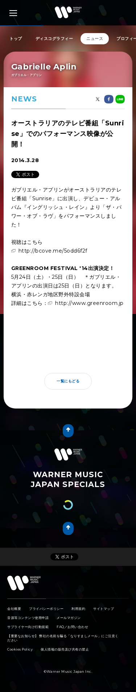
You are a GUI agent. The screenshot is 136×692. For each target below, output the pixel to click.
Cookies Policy (20, 649)
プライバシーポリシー (46, 609)
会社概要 (14, 609)
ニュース (94, 38)
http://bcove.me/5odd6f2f (52, 251)
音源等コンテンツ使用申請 (28, 618)
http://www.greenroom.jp (89, 303)
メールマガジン (69, 618)
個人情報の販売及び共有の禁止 (65, 649)
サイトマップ (103, 609)
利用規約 (78, 609)
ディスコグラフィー (54, 38)
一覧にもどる (68, 381)
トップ (15, 38)
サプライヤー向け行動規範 (28, 627)
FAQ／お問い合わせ (72, 627)
